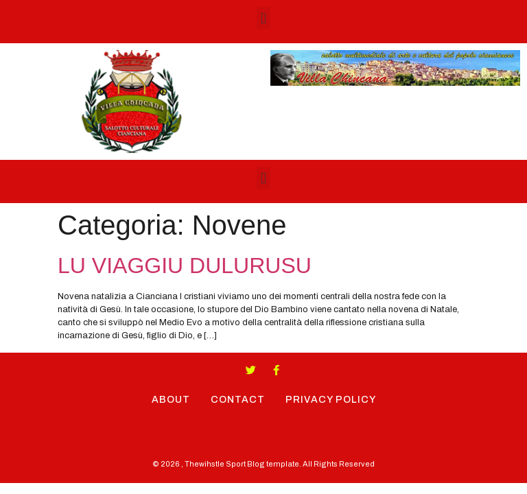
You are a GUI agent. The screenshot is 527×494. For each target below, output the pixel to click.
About (171, 400)
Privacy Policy (330, 400)
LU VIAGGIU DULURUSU (185, 265)
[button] (263, 18)
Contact (238, 400)
